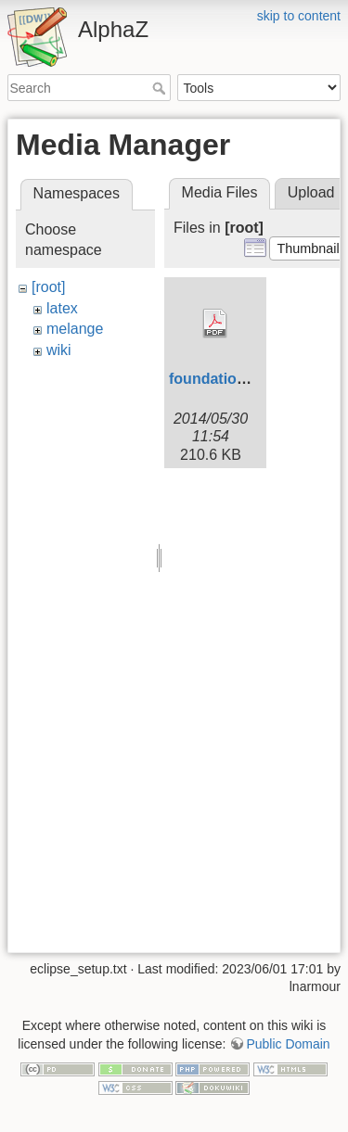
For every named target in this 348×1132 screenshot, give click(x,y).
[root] (48, 287)
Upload (311, 192)
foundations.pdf (225, 379)
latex (62, 308)
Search (161, 88)
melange (74, 329)
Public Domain (287, 1044)
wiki (58, 350)
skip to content (299, 15)
